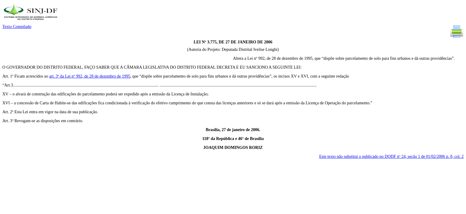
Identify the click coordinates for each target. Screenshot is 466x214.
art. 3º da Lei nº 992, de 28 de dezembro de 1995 (89, 76)
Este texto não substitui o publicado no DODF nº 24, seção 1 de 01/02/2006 (391, 156)
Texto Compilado (16, 26)
